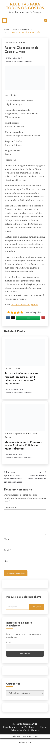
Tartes (16, 369)
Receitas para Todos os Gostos (19, 61)
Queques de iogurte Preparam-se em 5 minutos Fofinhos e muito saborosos (24, 445)
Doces (22, 42)
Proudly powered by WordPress (19, 727)
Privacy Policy (25, 742)
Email (7, 550)
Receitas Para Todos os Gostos (25, 6)
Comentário (10, 507)
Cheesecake (11, 42)
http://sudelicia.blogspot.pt (24, 304)
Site (6, 561)
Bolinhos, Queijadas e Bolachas (21, 433)
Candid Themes (31, 730)
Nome (8, 539)
